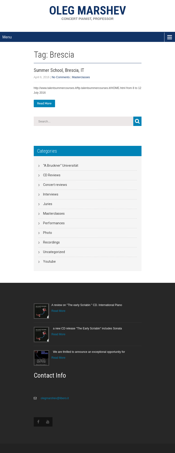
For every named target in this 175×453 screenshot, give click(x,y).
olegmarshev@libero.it (54, 398)
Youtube (49, 261)
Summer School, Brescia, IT (59, 70)
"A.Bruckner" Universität (60, 165)
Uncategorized (54, 252)
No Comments (61, 77)
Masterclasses (81, 77)
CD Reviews (51, 175)
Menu (7, 37)
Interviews (50, 194)
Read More (44, 103)
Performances (54, 223)
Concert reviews (55, 185)
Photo (47, 233)
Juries (47, 204)
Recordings (51, 242)
